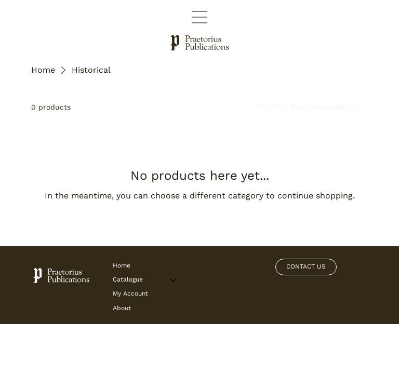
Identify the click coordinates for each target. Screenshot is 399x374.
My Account (130, 293)
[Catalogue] (174, 280)
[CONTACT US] (306, 267)
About (122, 308)
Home (121, 265)
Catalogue (128, 279)
